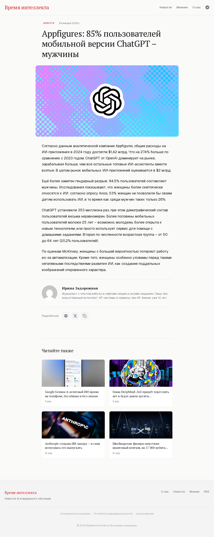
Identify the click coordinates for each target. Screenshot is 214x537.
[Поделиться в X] (75, 316)
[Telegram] (207, 7)
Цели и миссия (145, 513)
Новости (166, 7)
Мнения (182, 7)
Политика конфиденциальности (113, 513)
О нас (196, 7)
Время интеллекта (21, 492)
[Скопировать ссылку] (84, 316)
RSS (206, 491)
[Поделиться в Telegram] (66, 316)
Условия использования (75, 513)
